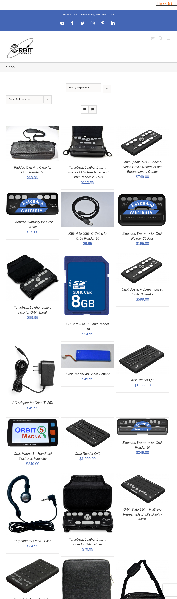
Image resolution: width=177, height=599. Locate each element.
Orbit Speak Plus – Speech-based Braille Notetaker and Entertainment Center (142, 166)
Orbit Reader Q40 (87, 453)
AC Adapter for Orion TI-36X (32, 403)
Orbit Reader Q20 (142, 380)
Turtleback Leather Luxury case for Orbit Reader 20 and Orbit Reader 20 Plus (87, 172)
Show (19, 99)
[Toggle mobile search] (161, 38)
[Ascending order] (107, 89)
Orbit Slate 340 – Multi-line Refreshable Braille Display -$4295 (142, 514)
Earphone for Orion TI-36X (33, 541)
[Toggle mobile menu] (169, 38)
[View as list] (92, 109)
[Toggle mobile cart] (153, 38)
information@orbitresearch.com (98, 14)
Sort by (79, 87)
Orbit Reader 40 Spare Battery (87, 374)
